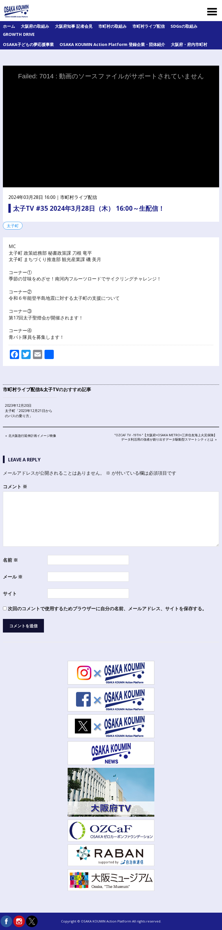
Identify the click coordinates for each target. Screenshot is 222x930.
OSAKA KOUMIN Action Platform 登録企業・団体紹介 (112, 44)
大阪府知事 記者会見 (73, 26)
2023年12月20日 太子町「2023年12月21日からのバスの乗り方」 (28, 410)
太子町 (13, 225)
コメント (15, 486)
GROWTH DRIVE (19, 34)
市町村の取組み (112, 26)
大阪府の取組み (35, 26)
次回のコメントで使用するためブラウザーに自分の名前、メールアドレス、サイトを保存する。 (107, 608)
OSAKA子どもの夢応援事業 (28, 44)
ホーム (9, 26)
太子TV (51, 389)
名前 (10, 560)
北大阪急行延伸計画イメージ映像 (32, 436)
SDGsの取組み (184, 26)
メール (13, 577)
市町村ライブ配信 (148, 26)
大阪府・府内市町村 (189, 44)
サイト (10, 593)
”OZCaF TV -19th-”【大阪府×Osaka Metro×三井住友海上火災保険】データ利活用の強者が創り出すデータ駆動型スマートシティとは (165, 436)
